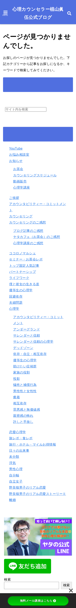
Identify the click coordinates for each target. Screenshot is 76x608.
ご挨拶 (14, 198)
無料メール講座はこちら (38, 601)
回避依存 (15, 296)
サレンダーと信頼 (26, 335)
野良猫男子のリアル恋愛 (27, 487)
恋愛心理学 (17, 432)
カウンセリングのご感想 (27, 222)
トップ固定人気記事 (24, 265)
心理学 (14, 308)
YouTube (15, 148)
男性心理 (15, 469)
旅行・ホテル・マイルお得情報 (32, 444)
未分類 (14, 456)
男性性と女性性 (25, 391)
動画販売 (20, 181)
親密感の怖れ (23, 415)
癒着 (16, 397)
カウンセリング (21, 216)
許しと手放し (23, 421)
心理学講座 (21, 187)
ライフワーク (19, 278)
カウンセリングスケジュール (35, 175)
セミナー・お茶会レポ (26, 259)
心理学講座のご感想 (28, 243)
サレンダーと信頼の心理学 (33, 341)
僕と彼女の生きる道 (24, 284)
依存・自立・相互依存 (30, 354)
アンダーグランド (26, 329)
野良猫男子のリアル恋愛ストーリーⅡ (37, 494)
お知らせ (15, 161)
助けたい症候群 (25, 366)
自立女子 (15, 481)
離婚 (12, 500)
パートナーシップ (22, 271)
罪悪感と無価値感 (26, 409)
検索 (7, 579)
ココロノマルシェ (22, 253)
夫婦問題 (15, 302)
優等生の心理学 (21, 290)
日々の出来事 (19, 450)
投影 (16, 378)
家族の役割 (21, 372)
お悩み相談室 (19, 154)
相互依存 (20, 403)
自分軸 (14, 475)
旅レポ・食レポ (21, 438)
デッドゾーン (23, 348)
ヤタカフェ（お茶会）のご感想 (36, 237)
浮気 (12, 463)
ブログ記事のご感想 (28, 230)
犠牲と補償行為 (25, 385)
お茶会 (18, 169)
